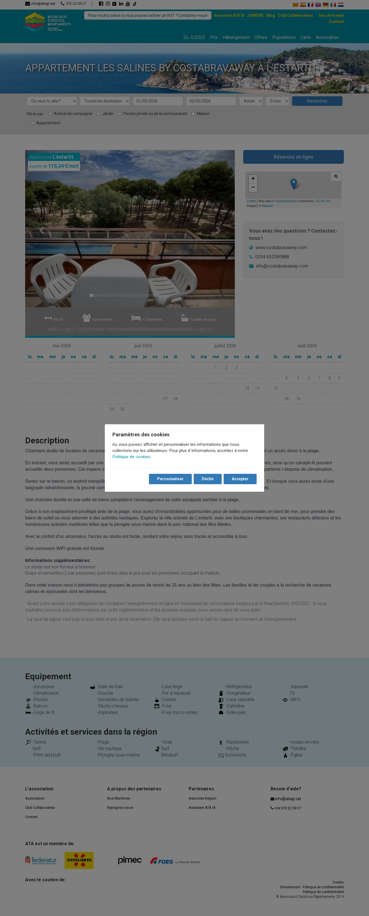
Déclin (207, 479)
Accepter (239, 479)
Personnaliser (170, 479)
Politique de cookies (132, 456)
